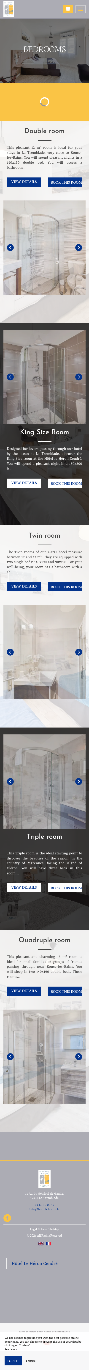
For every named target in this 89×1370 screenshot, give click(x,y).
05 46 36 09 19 (44, 1205)
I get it (13, 1361)
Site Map (53, 1229)
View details (24, 181)
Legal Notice (38, 1229)
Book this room (66, 182)
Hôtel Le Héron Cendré (35, 1263)
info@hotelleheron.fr (44, 1209)
